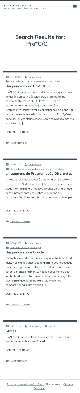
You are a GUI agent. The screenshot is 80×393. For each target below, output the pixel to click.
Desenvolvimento (38, 81)
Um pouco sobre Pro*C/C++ (28, 86)
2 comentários (18, 143)
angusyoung (35, 77)
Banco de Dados (19, 81)
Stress (11, 331)
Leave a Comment (20, 221)
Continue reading (17, 132)
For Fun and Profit (17, 5)
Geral (48, 169)
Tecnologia (55, 81)
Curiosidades (17, 169)
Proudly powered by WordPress (25, 384)
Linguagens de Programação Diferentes (39, 173)
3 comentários (18, 361)
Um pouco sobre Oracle (25, 252)
